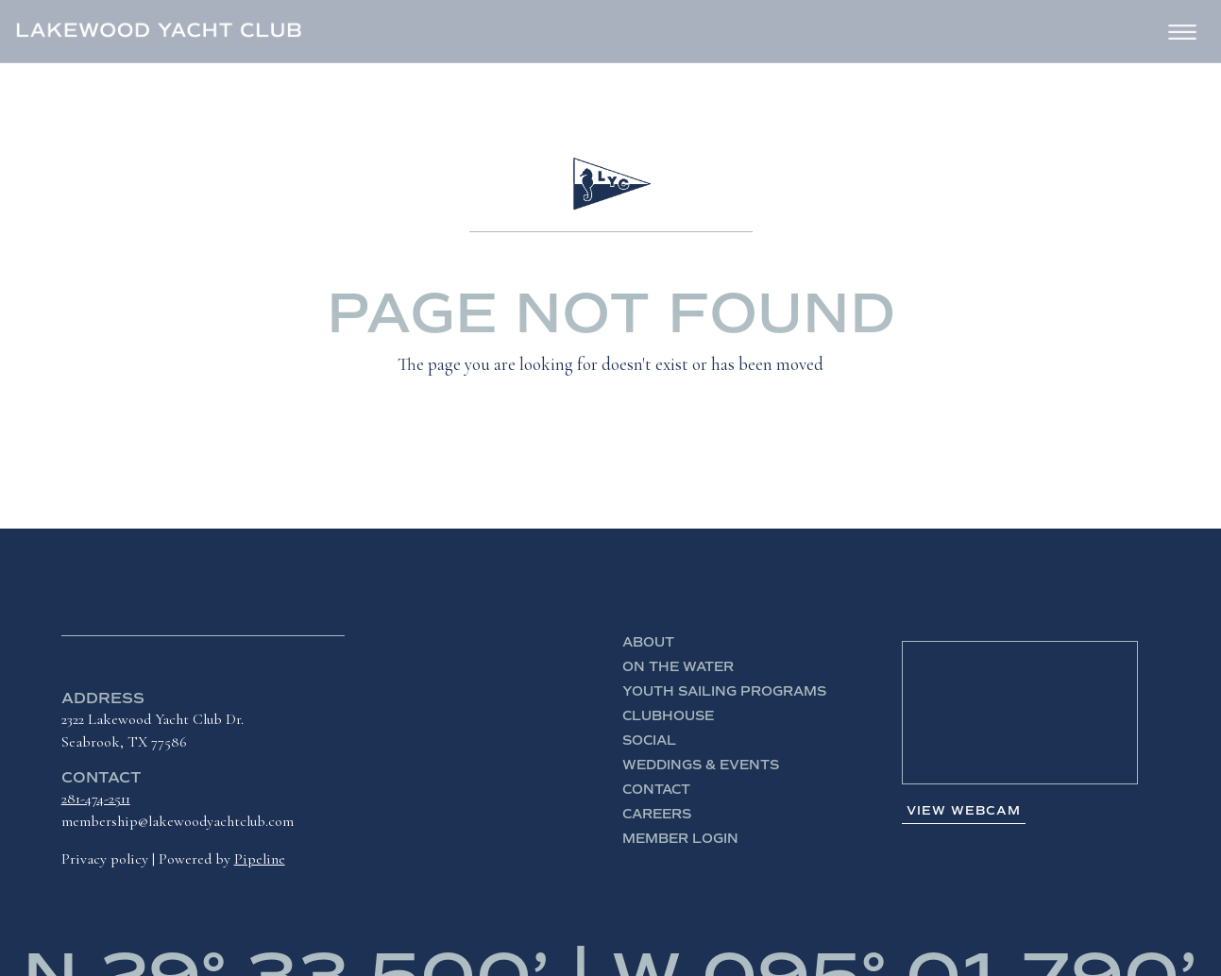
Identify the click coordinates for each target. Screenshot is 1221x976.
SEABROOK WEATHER (1020, 712)
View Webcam (964, 810)
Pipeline (259, 859)
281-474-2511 (95, 798)
